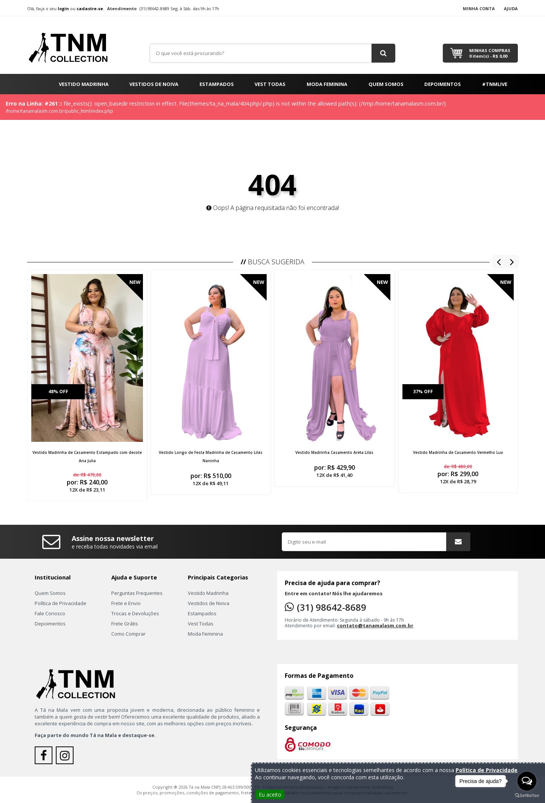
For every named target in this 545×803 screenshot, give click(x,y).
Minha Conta (479, 8)
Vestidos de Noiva (153, 84)
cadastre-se (90, 8)
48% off (56, 391)
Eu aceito (270, 794)
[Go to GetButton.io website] (527, 795)
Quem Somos (386, 84)
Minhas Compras (489, 53)
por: (87, 482)
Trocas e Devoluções (135, 613)
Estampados (217, 84)
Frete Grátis (124, 623)
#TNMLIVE (494, 84)
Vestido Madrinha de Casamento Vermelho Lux (458, 452)
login (63, 8)
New (135, 282)
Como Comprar (128, 633)
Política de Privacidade (60, 603)
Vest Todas (270, 84)
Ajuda (511, 8)
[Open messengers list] (526, 781)
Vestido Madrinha (84, 84)
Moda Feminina (327, 84)
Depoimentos (442, 84)
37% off (421, 391)
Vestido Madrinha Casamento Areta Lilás (334, 452)
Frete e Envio (126, 603)
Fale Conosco (50, 613)
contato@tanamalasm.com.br (375, 625)
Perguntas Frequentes (137, 593)
